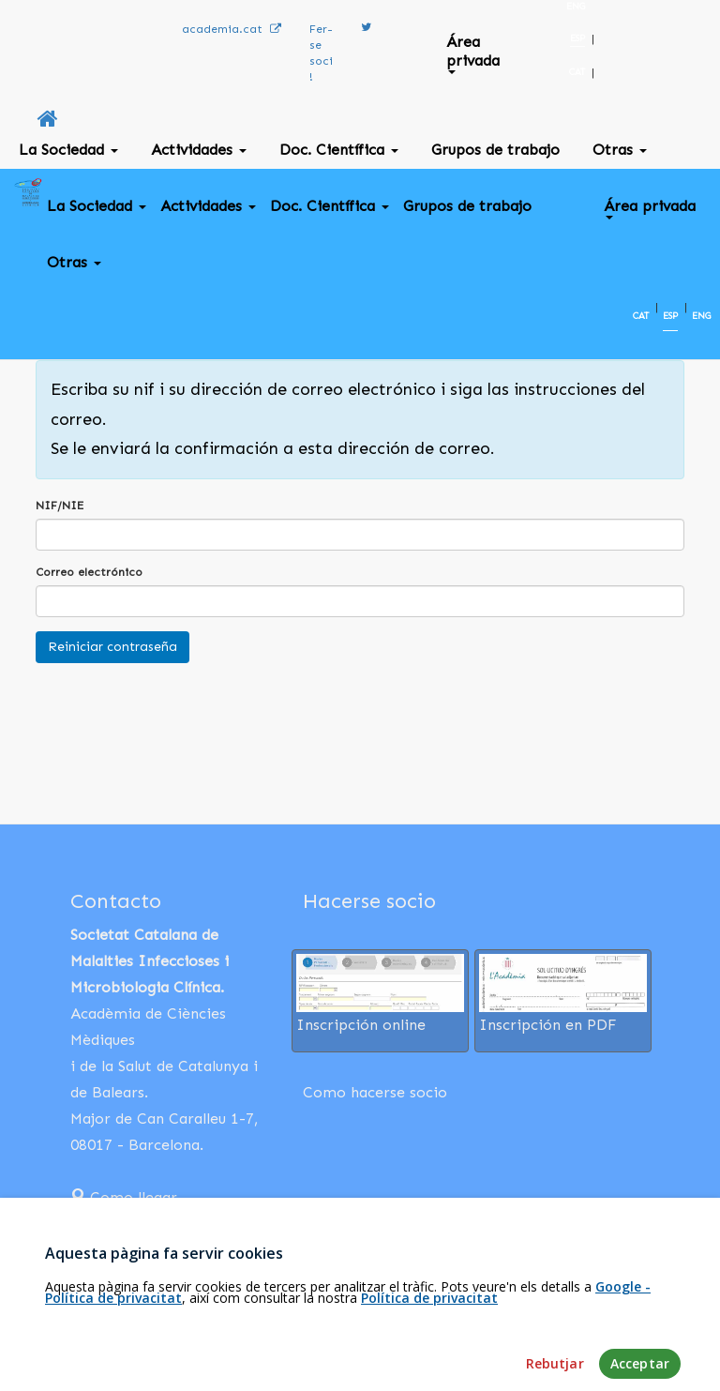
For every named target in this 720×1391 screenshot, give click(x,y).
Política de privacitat (429, 1353)
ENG (575, 6)
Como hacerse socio (375, 1092)
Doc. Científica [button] (338, 150)
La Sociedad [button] (68, 150)
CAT (577, 72)
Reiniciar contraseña (112, 647)
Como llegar (123, 1197)
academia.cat (231, 29)
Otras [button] (619, 150)
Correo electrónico (89, 572)
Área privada (473, 53)
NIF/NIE (59, 505)
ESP (577, 38)
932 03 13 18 (125, 1223)
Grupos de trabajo (495, 150)
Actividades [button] (199, 150)
